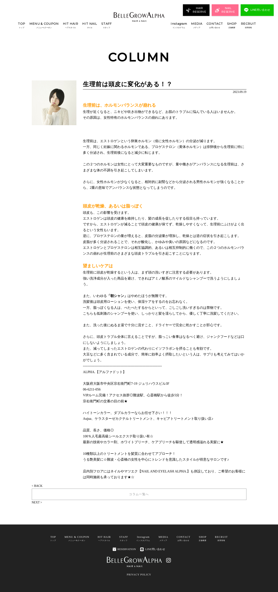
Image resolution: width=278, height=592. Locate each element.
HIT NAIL (89, 25)
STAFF (106, 25)
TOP (21, 25)
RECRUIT (248, 25)
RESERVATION (124, 549)
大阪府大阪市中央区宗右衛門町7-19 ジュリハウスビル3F (126, 383)
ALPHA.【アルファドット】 (104, 372)
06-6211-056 (91, 389)
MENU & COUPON (44, 25)
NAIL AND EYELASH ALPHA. (164, 471)
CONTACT (215, 25)
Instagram (179, 25)
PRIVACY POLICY (139, 574)
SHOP (232, 25)
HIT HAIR (70, 25)
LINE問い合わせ (152, 549)
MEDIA (196, 25)
